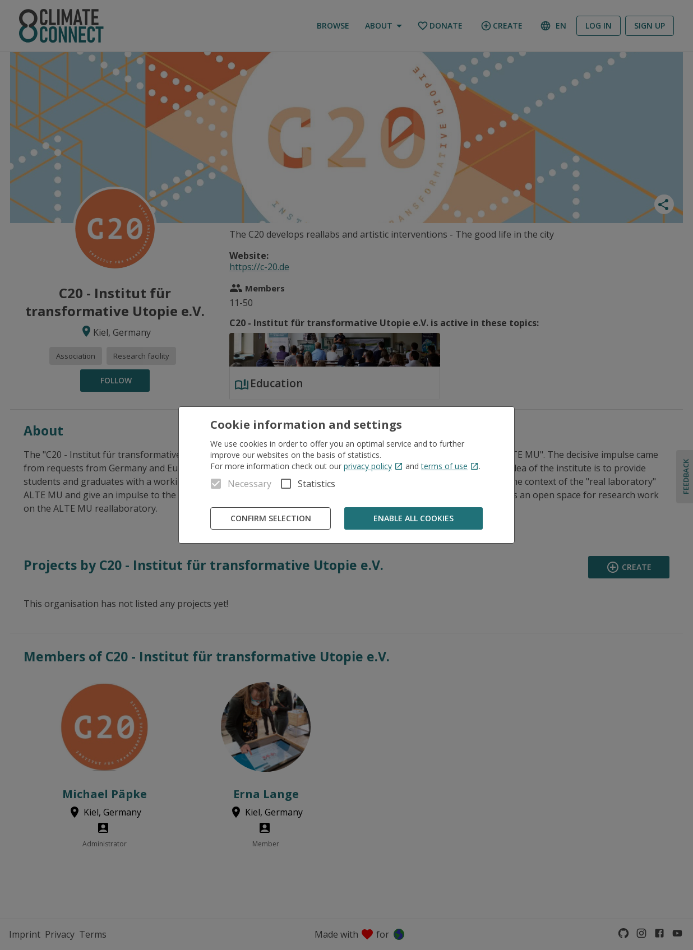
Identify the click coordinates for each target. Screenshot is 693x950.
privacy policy (373, 466)
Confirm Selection (270, 519)
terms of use (450, 466)
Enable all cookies (413, 518)
